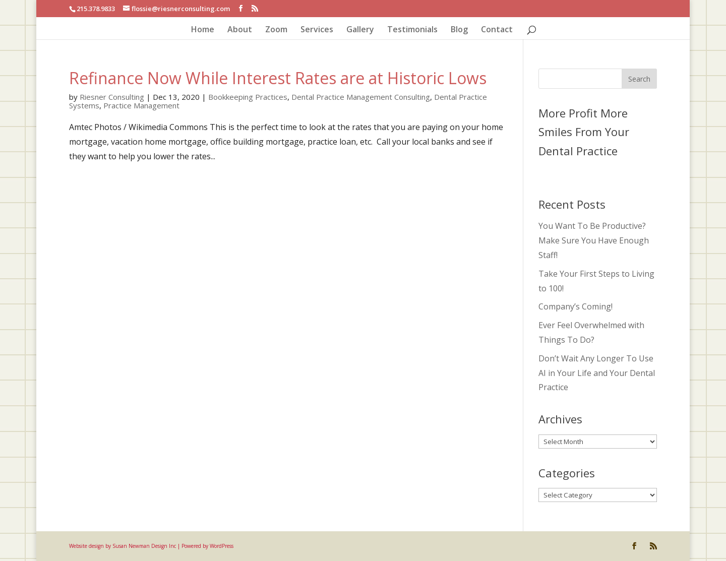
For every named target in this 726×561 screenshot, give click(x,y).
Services (316, 30)
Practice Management (141, 105)
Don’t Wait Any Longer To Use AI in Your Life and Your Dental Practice (596, 373)
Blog (459, 30)
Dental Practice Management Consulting (360, 97)
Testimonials (412, 30)
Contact (497, 30)
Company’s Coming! (575, 306)
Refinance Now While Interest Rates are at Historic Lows (278, 78)
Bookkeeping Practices (247, 97)
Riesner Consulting (112, 97)
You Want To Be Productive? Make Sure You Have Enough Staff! (593, 240)
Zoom (276, 30)
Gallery (360, 30)
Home (202, 30)
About (239, 30)
